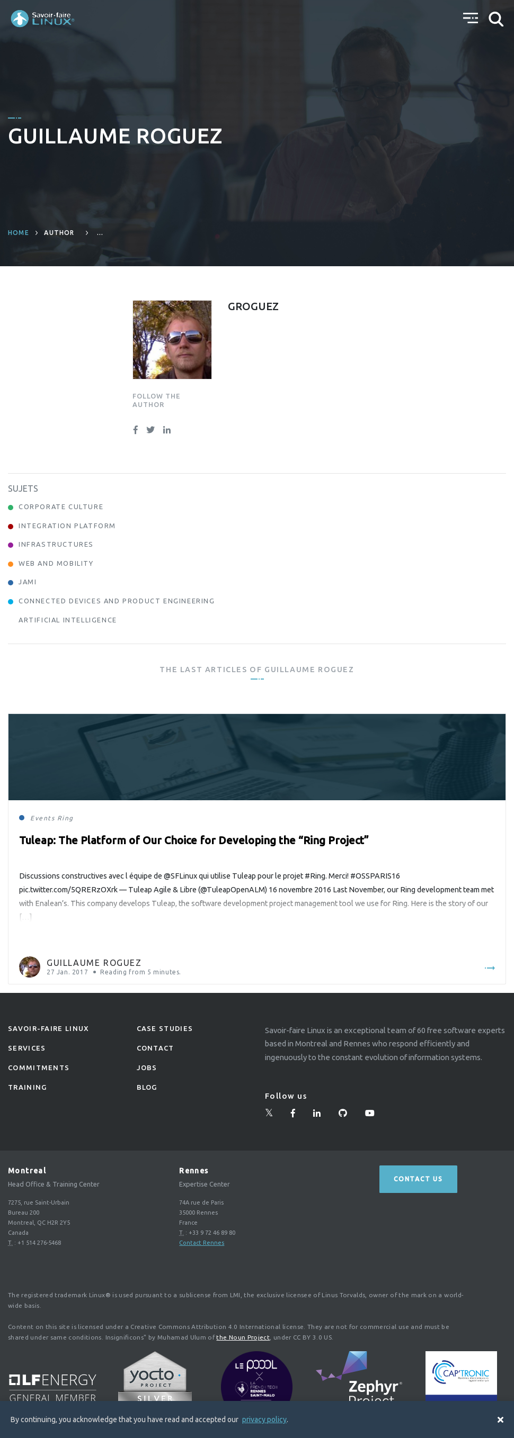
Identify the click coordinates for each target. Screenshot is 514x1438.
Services (27, 1048)
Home (18, 232)
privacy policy (264, 1419)
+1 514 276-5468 (39, 1243)
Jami (28, 581)
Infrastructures (56, 544)
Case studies (165, 1028)
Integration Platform (67, 525)
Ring (65, 818)
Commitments (38, 1067)
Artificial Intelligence (68, 619)
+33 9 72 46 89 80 (212, 1232)
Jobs (147, 1067)
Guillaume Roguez (94, 962)
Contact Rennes (201, 1243)
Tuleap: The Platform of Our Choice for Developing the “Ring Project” (194, 840)
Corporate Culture (61, 506)
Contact (155, 1048)
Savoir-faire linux (48, 1028)
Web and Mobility (56, 563)
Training (27, 1087)
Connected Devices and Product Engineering (117, 600)
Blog (147, 1087)
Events (42, 818)
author (59, 232)
